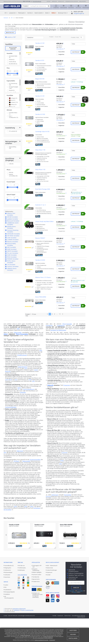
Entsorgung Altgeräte (9, 615)
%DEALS (53, 13)
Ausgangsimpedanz (35, 483)
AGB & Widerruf (82, 1)
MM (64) (11, 196)
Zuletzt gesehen (63, 7)
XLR (16, 403)
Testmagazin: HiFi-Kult (37, 589)
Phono (64, 347)
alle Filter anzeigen (13, 72)
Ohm (5, 476)
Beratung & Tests (62, 13)
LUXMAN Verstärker (13, 263)
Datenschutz (61, 1)
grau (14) (12, 130)
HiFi (5, 13)
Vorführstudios (22, 591)
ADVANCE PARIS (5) (13, 80)
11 (60, 337)
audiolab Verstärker (12, 242)
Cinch (6, 403)
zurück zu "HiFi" (11, 61)
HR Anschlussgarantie (9, 620)
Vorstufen (69, 347)
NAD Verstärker (11, 271)
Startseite (6, 17)
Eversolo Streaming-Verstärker (13, 254)
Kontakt (49, 1)
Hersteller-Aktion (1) (13, 137)
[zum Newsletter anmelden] (76, 611)
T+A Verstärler (11, 288)
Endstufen (23, 416)
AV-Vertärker (67, 518)
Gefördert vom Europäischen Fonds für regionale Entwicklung (38, 619)
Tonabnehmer (61, 349)
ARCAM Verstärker (12, 240)
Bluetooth (8, 395)
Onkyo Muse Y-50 (40, 193)
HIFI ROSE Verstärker (13, 259)
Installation (7, 617)
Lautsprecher (12, 13)
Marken (47, 13)
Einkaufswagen (85, 7)
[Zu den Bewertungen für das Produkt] (29, 76)
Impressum (52, 640)
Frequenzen (66, 409)
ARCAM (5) (11, 83)
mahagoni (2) (13, 121)
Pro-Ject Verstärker (12, 277)
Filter (60, 487)
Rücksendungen (8, 596)
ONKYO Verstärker (12, 275)
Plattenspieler (21, 13)
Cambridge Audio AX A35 (42, 155)
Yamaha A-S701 (39, 84)
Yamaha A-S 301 (40, 119)
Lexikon (6, 608)
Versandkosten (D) (9, 589)
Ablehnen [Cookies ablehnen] (73, 634)
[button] (6, 558)
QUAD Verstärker (12, 278)
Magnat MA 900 (39, 102)
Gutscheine (7, 600)
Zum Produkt (76, 75)
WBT (18, 352)
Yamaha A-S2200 (40, 284)
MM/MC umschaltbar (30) (13, 198)
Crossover (64, 476)
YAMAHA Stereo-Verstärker (12, 293)
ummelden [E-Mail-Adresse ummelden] (80, 614)
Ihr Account (78, 7)
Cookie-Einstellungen (25, 635)
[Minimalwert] (9, 208)
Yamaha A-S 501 (40, 67)
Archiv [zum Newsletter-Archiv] (74, 615)
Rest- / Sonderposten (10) (13, 140)
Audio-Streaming (22, 390)
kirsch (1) (12, 124)
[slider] (7, 97)
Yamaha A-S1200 (40, 138)
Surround (48, 520)
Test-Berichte (36, 600)
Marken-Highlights (37, 596)
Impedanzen (49, 349)
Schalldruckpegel (22, 379)
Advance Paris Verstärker (11, 237)
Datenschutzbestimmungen (41, 640)
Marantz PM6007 (40, 261)
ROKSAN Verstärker (12, 282)
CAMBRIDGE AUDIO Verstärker (13, 247)
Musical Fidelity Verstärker (11, 268)
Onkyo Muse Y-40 (40, 173)
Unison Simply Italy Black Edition (44, 245)
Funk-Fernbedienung (28, 413)
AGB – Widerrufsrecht (52, 589)
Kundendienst (7, 613)
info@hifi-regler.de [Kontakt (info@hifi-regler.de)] (37, 1)
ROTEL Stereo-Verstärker (11, 285)
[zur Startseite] (12, 6)
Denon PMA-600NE (40, 320)
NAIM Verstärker (12, 273)
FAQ (5, 610)
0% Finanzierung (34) (13, 107)
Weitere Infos (10, 56)
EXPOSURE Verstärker (13, 257)
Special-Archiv (36, 602)
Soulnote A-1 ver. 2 (40, 228)
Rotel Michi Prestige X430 (42, 213)
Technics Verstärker (13, 290)
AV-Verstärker (7, 533)
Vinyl (25, 392)
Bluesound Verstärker (13, 244)
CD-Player (16, 484)
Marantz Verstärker (12, 265)
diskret (6, 357)
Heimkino (29, 13)
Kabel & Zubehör (39, 13)
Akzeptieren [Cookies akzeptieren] (73, 630)
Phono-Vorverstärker (22, 357)
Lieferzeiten (7, 598)
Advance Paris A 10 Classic (43, 301)
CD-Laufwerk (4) (13, 154)
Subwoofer (50, 409)
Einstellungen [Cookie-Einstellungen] (73, 638)
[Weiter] (62, 337)
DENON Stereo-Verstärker (11, 251)
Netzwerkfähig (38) (12, 171)
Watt (40, 374)
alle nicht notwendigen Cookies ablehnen (43, 638)
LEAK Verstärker (11, 261)
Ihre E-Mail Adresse (76, 606)
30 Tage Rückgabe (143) (13, 111)
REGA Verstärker (12, 280)
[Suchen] (48, 6)
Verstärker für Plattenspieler (58, 354)
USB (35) (11, 187)
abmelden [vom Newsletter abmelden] (72, 614)
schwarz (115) (13, 126)
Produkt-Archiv (36, 605)
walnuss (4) (12, 128)
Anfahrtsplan (22, 593)
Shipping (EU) (7, 591)
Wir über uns (22, 589)
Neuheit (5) (11, 114)
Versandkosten (60, 72)
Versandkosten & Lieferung (71, 1)
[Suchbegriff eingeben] (38, 6)
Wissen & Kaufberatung (36, 593)
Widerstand (20, 474)
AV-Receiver (54, 518)
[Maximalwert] (16, 208)
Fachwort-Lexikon (37, 598)
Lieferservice (7, 593)
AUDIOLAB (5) (12, 85)
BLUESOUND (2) (13, 87)
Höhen (19, 411)
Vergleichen (56, 7)
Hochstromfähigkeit (10, 431)
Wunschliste (71, 7)
